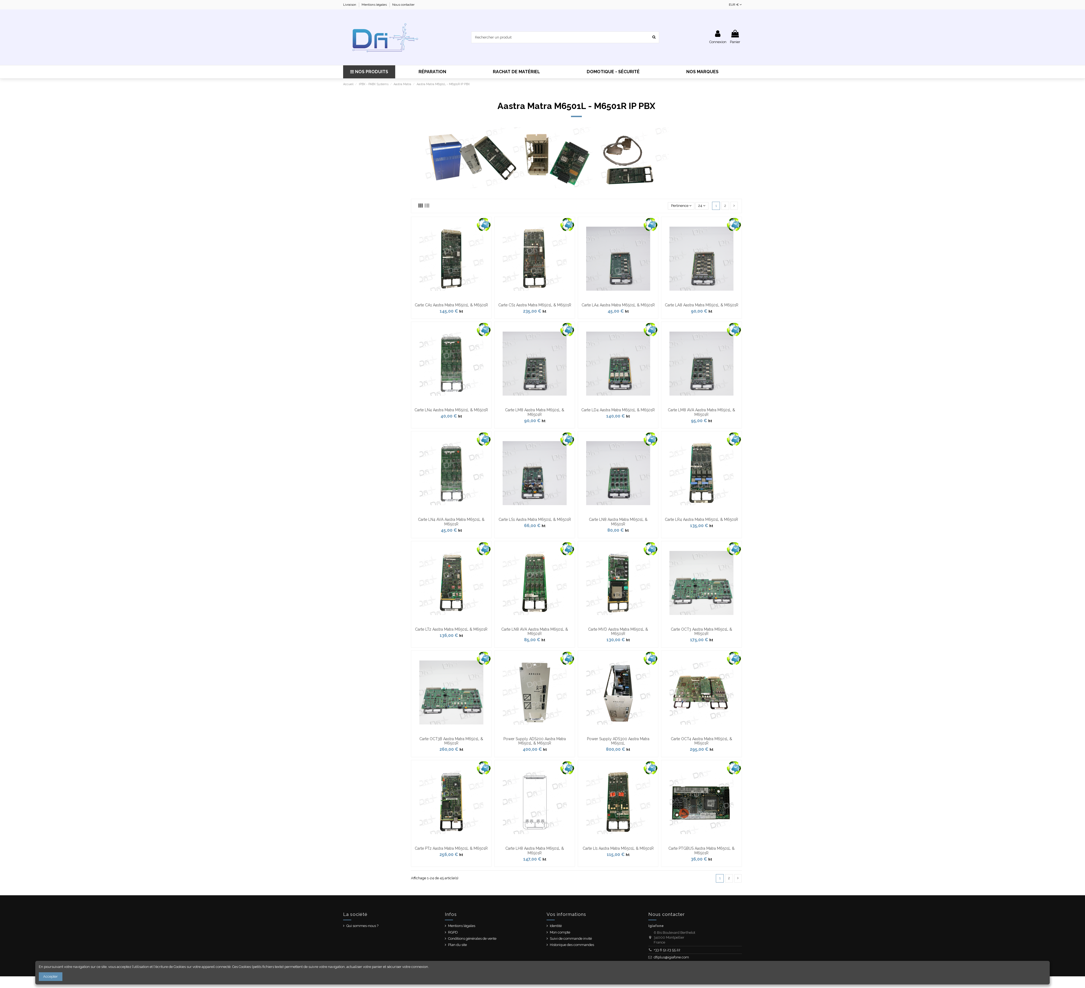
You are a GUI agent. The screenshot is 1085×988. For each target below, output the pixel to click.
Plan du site (457, 945)
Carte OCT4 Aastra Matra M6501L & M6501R (701, 741)
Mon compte (560, 932)
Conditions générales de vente (472, 938)
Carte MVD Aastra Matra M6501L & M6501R (618, 631)
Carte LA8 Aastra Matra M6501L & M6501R (701, 305)
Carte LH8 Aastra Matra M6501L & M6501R (534, 850)
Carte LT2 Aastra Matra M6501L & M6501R (451, 629)
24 (701, 206)
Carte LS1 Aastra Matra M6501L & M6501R (535, 519)
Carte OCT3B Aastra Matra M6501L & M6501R (451, 741)
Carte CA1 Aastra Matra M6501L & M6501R (451, 305)
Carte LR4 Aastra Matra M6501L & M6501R (701, 519)
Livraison (350, 5)
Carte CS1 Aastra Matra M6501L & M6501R (534, 305)
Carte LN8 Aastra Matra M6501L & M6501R (618, 521)
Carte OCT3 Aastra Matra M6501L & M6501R (701, 631)
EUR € (735, 5)
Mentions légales (375, 5)
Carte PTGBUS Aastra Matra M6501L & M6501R (701, 850)
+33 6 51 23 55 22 (667, 950)
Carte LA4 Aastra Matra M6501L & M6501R (618, 305)
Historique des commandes (572, 945)
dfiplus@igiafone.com (671, 957)
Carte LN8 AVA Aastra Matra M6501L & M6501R (534, 631)
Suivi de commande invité (571, 938)
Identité (556, 926)
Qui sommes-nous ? (362, 926)
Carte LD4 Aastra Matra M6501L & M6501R (618, 410)
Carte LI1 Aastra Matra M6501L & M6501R (618, 848)
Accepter (50, 976)
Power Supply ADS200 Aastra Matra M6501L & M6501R (534, 741)
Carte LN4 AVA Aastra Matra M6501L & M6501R (451, 521)
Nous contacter (403, 5)
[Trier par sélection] (681, 206)
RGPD (453, 932)
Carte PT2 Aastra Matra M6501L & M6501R (451, 848)
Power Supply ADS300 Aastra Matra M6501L (618, 741)
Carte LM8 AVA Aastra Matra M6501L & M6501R (701, 412)
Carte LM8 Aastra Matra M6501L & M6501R (534, 412)
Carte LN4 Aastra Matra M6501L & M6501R (451, 410)
